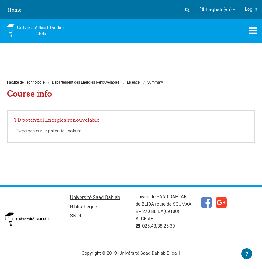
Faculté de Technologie (26, 82)
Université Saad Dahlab (95, 197)
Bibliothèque (83, 207)
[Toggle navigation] (253, 30)
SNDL (76, 216)
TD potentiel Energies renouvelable (56, 120)
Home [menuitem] (14, 10)
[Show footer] (246, 253)
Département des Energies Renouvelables (86, 82)
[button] (187, 9)
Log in (251, 9)
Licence (133, 82)
